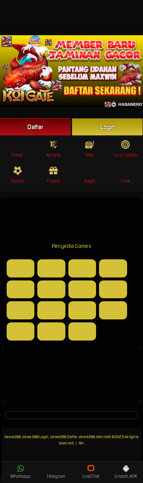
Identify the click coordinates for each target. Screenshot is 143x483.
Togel (89, 175)
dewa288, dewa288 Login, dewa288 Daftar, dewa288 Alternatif (57, 436)
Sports (17, 175)
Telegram (56, 472)
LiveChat (91, 472)
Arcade (53, 149)
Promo (53, 175)
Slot (89, 149)
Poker (17, 149)
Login (107, 127)
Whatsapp (20, 472)
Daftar (35, 127)
